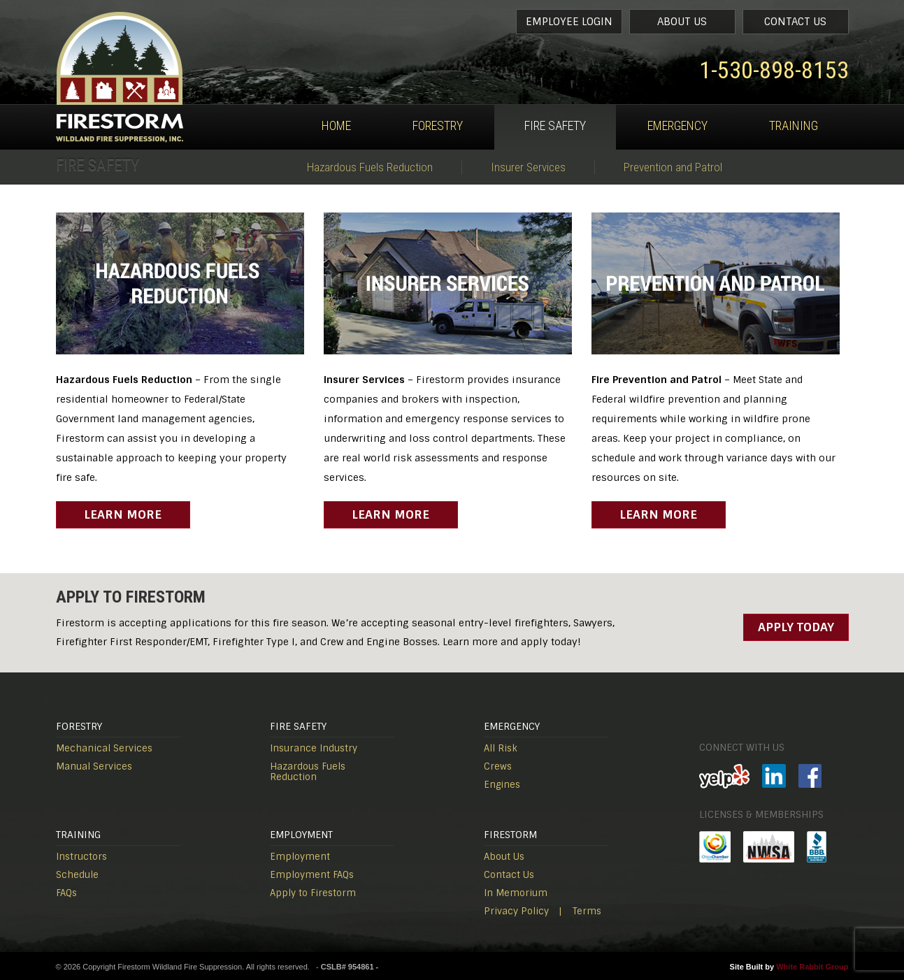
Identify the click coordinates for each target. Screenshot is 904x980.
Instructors (81, 856)
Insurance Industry (313, 748)
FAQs (66, 893)
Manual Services (94, 766)
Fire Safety (555, 125)
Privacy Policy (516, 911)
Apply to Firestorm (313, 893)
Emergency (677, 125)
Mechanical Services (104, 748)
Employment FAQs (312, 875)
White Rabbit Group (812, 967)
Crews (498, 766)
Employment (300, 856)
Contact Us (795, 22)
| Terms (580, 911)
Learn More (123, 514)
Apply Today (796, 627)
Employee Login (569, 22)
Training (793, 125)
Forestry (437, 125)
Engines (502, 784)
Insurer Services (528, 167)
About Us (682, 22)
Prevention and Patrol (673, 167)
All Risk (500, 748)
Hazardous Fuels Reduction (370, 167)
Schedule (77, 875)
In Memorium (515, 893)
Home (336, 125)
